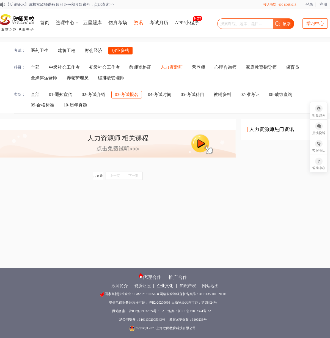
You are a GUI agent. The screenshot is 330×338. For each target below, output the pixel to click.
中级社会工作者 (64, 67)
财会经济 (93, 50)
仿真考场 (117, 22)
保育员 (292, 67)
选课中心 (65, 22)
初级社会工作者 (104, 67)
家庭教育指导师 (261, 67)
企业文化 (165, 286)
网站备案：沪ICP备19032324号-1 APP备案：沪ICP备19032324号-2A (163, 311)
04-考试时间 (159, 94)
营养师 (198, 67)
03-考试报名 (126, 94)
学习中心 (315, 23)
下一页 (133, 176)
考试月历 (159, 22)
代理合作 (152, 277)
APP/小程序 (187, 22)
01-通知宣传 (60, 94)
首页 (44, 22)
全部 (35, 67)
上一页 (115, 176)
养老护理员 (78, 77)
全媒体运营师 (44, 77)
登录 (309, 4)
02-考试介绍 (93, 94)
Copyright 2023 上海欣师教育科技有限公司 (163, 328)
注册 (323, 4)
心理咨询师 (226, 67)
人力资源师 (172, 67)
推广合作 (178, 277)
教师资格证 (140, 67)
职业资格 (120, 50)
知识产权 (188, 286)
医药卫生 (39, 50)
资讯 (138, 22)
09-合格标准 (42, 105)
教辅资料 (222, 94)
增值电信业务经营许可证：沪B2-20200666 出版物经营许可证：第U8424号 (163, 302)
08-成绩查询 (280, 94)
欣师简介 (119, 286)
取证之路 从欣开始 (17, 30)
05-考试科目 (192, 94)
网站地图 (210, 286)
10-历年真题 (75, 105)
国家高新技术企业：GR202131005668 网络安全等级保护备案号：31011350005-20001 (163, 294)
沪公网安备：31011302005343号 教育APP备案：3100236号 (163, 319)
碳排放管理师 (111, 77)
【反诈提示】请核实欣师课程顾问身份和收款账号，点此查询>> (60, 4)
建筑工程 (66, 50)
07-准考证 (250, 94)
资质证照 (142, 286)
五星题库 (92, 22)
